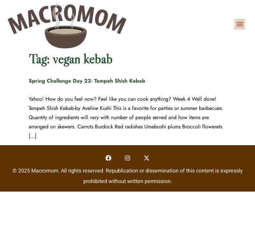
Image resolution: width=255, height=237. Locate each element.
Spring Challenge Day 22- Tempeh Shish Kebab (87, 81)
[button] (239, 24)
